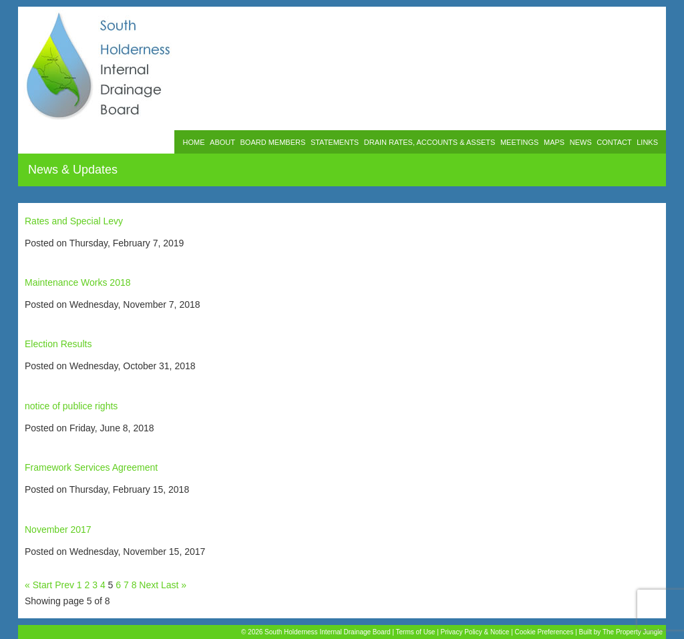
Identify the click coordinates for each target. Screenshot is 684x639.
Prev (64, 585)
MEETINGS (519, 142)
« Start (38, 585)
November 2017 (58, 529)
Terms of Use (416, 632)
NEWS (581, 142)
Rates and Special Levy (74, 221)
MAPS (554, 142)
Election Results (58, 344)
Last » (173, 585)
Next (148, 585)
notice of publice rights (71, 406)
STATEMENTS (335, 142)
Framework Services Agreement (91, 467)
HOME (193, 142)
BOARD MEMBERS (273, 142)
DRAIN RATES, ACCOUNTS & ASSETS (430, 142)
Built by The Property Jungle (621, 632)
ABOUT (222, 142)
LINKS (647, 142)
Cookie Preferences (544, 632)
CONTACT (613, 142)
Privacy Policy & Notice (475, 632)
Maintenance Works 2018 (78, 282)
